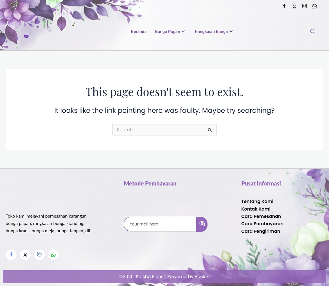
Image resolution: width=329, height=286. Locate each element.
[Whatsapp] (314, 6)
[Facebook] (284, 6)
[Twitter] (294, 6)
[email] (160, 223)
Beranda (139, 31)
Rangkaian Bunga (214, 31)
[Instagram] (304, 6)
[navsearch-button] (312, 32)
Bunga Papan (170, 31)
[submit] (202, 224)
